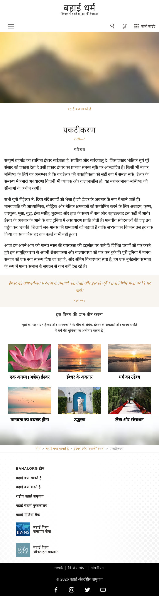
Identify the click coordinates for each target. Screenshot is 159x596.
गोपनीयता (98, 568)
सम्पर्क (58, 568)
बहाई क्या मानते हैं (29, 478)
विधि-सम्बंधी (77, 568)
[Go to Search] (113, 26)
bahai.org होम (30, 468)
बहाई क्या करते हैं (28, 487)
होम (38, 448)
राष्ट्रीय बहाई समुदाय (30, 496)
